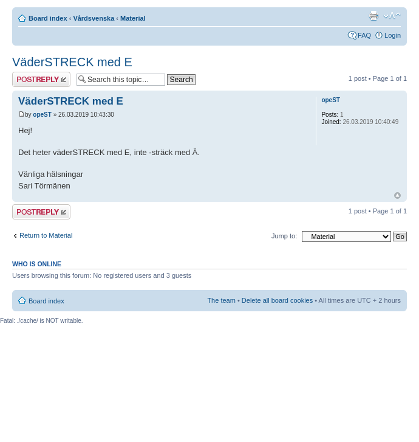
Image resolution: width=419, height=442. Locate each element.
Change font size (392, 15)
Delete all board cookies (277, 300)
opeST (42, 114)
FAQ (364, 35)
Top (397, 195)
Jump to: (284, 236)
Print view (373, 15)
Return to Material (45, 235)
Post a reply (41, 79)
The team (221, 300)
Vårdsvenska (93, 18)
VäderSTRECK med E (72, 62)
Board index (48, 18)
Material (133, 18)
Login (392, 35)
